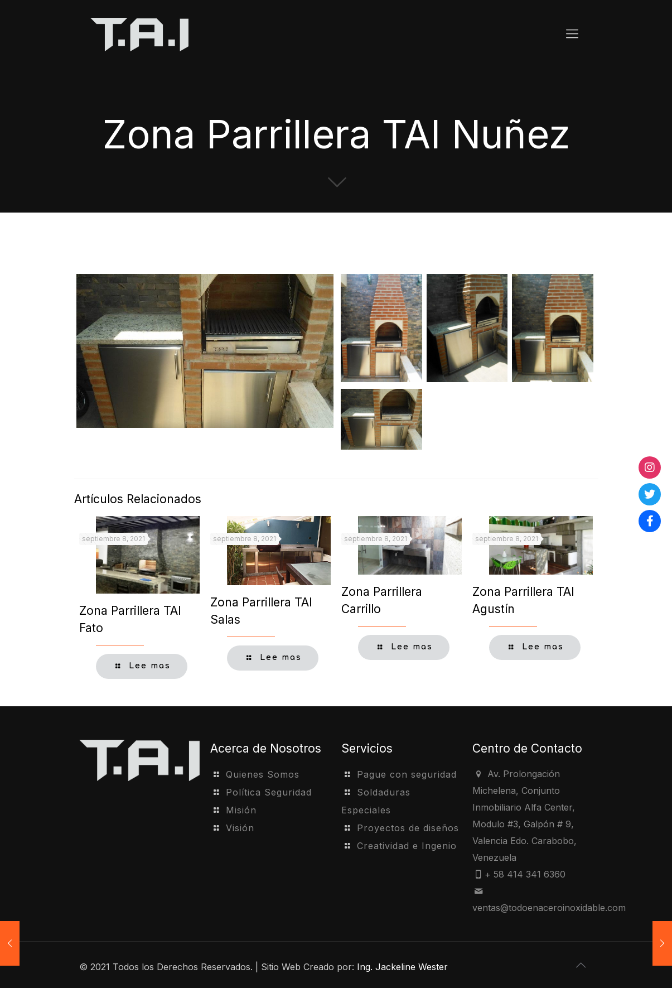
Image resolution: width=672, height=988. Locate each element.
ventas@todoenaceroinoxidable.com (549, 907)
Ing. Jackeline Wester (402, 966)
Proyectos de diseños (408, 827)
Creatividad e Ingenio (407, 845)
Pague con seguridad (407, 774)
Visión (240, 827)
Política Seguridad (269, 792)
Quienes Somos (262, 774)
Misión (241, 810)
